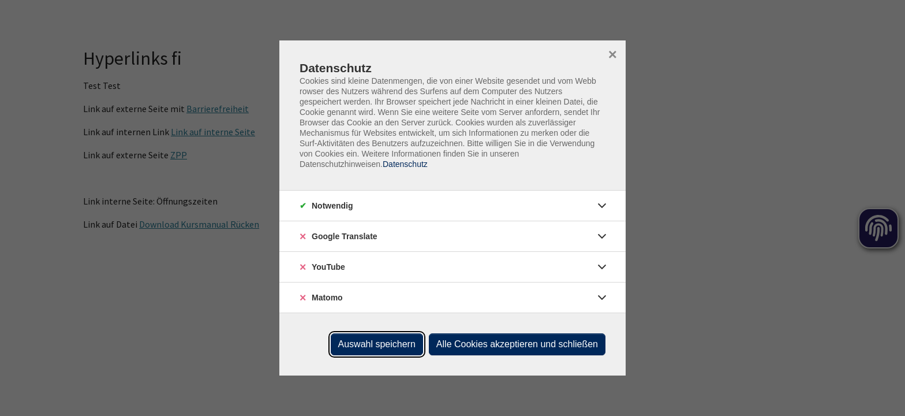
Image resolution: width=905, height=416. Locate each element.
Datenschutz (405, 164)
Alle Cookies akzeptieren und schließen (517, 344)
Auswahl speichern (377, 344)
